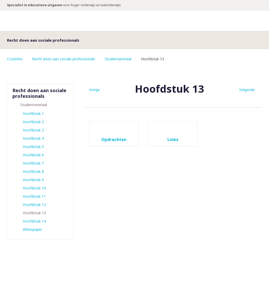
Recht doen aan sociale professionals (63, 58)
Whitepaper (32, 229)
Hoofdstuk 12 (34, 204)
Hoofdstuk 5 (33, 146)
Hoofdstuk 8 (33, 171)
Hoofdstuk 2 (33, 121)
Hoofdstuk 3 (33, 130)
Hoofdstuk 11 (34, 196)
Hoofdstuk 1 (33, 113)
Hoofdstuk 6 (33, 154)
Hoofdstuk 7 (33, 163)
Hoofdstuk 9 (33, 179)
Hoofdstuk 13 (34, 212)
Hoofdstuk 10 (34, 188)
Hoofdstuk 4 (33, 138)
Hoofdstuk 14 (34, 221)
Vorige (94, 89)
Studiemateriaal (118, 58)
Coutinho (15, 58)
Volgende (247, 89)
